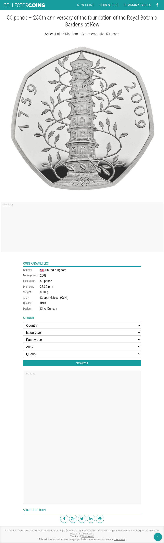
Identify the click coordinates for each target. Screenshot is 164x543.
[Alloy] (82, 347)
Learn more (119, 539)
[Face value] (82, 340)
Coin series (109, 5)
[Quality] (82, 354)
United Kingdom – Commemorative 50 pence (87, 34)
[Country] (82, 325)
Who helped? (87, 536)
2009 (43, 275)
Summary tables (137, 5)
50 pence (46, 281)
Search (82, 363)
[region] (82, 228)
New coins (85, 5)
